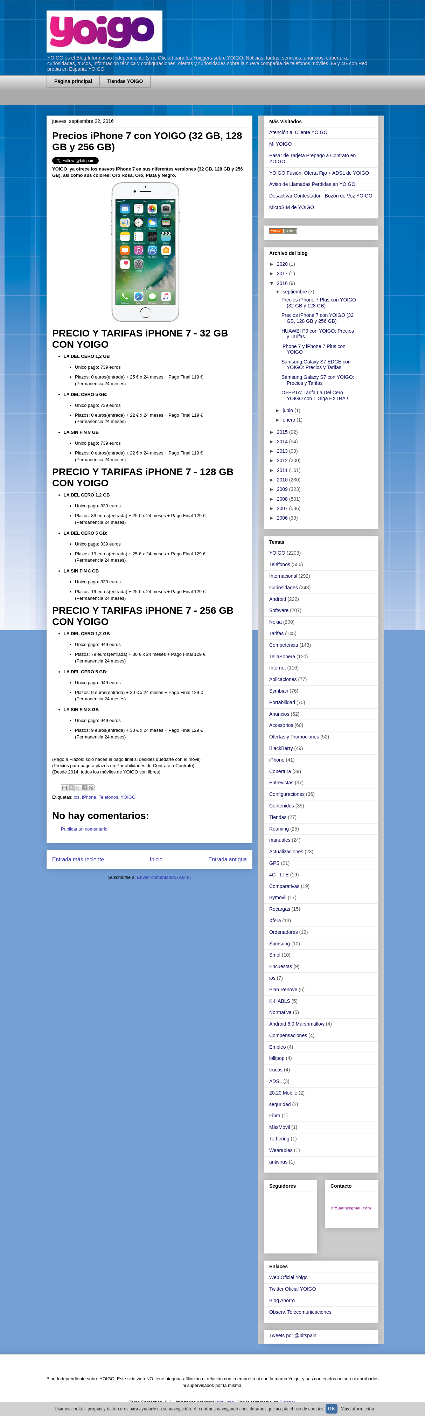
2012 (283, 460)
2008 (283, 499)
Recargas (279, 909)
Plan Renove (283, 989)
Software (278, 610)
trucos (276, 1070)
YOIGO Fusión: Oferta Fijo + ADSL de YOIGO (319, 173)
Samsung (279, 943)
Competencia (283, 645)
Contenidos (281, 805)
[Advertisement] (128, 100)
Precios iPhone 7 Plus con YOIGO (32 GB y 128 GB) (318, 302)
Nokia (275, 622)
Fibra (274, 1115)
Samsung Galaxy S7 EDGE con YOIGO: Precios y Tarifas (316, 364)
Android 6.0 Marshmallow (297, 1024)
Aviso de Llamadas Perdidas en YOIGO (312, 184)
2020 (283, 264)
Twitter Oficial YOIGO (292, 1289)
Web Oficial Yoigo (288, 1277)
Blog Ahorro (282, 1300)
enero (290, 420)
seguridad (280, 1104)
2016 (283, 283)
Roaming (279, 829)
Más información (357, 1408)
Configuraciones (287, 794)
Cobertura (280, 771)
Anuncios (279, 714)
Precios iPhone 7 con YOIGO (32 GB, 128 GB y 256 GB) (317, 318)
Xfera (275, 920)
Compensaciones (288, 1035)
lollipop (277, 1058)
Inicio (156, 859)
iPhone (89, 797)
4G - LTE (279, 874)
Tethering (279, 1138)
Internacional (283, 576)
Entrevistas (281, 782)
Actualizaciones (286, 851)
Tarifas (276, 633)
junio (288, 410)
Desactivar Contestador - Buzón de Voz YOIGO (320, 196)
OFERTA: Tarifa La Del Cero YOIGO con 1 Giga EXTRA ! (314, 395)
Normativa (280, 1012)
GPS (274, 863)
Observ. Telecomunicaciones (300, 1312)
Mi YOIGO (280, 144)
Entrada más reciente (78, 859)
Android (277, 599)
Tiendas (277, 817)
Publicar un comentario (84, 829)
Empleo (277, 1047)
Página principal (73, 81)
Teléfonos (108, 797)
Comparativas (284, 886)
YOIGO (127, 797)
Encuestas (280, 966)
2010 (283, 480)
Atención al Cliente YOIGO (298, 132)
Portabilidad (282, 702)
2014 (283, 441)
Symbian (278, 691)
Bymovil (277, 897)
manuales (280, 840)
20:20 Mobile (283, 1093)
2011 (283, 470)
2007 (283, 508)
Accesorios (281, 725)
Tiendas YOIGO (125, 81)
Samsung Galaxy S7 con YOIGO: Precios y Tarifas (317, 380)
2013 (283, 451)
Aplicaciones (283, 679)
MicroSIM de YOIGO (291, 207)
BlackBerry (281, 748)
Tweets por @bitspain (292, 1335)
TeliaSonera (282, 656)
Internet (277, 668)
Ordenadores (283, 932)
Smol (274, 955)
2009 (283, 489)
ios (76, 797)
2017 (283, 273)
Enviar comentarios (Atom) (164, 877)
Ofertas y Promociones (294, 737)
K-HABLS (279, 1001)
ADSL (275, 1081)
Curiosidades (283, 587)
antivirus (278, 1162)
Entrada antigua (227, 859)
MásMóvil (279, 1127)
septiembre (295, 291)
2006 (283, 518)
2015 (283, 432)
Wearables (281, 1150)
